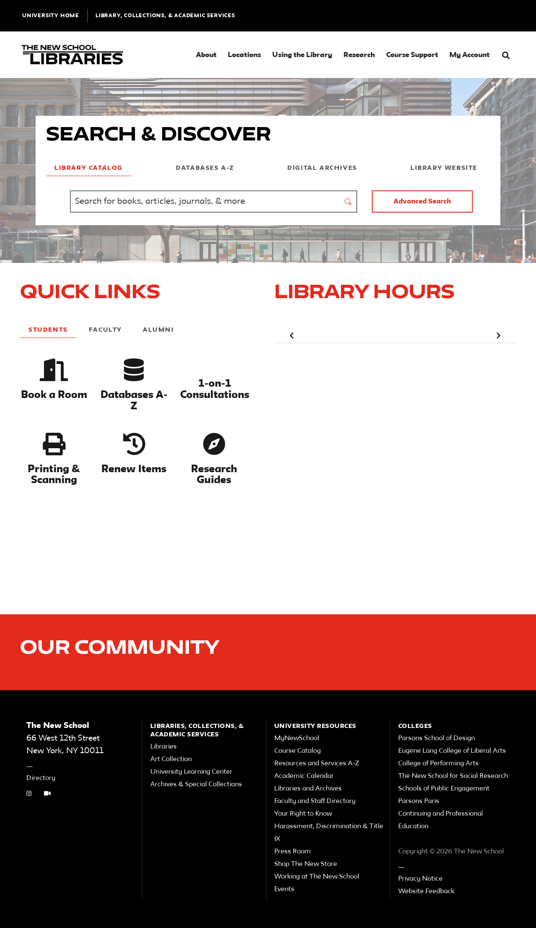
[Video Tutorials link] (47, 794)
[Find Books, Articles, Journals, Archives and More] (205, 201)
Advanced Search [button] (422, 202)
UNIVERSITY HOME (50, 15)
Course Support (412, 55)
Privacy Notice (420, 879)
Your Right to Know (303, 814)
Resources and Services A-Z (316, 764)
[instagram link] (28, 794)
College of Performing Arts (438, 764)
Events (284, 889)
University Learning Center (191, 772)
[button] (506, 55)
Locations (244, 55)
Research (359, 55)
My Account (469, 55)
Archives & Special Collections (196, 785)
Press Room (292, 852)
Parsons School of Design (436, 738)
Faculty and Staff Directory (315, 801)
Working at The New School (316, 877)
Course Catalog (297, 751)
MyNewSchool (296, 738)
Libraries (163, 747)
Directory (40, 778)
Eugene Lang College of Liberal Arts (452, 751)
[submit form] (348, 201)
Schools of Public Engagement (444, 789)
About (206, 55)
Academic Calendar (304, 776)
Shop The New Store (305, 864)
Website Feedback (426, 891)
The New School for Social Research (453, 776)
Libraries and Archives (308, 789)
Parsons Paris (418, 801)
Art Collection (171, 759)
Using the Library (302, 55)
